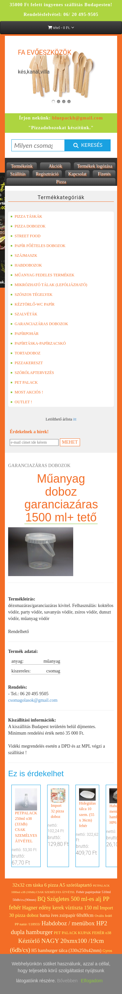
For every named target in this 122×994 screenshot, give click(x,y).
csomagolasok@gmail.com (33, 700)
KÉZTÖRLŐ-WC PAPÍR (32, 304)
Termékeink (22, 166)
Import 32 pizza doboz (58, 803)
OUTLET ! (21, 402)
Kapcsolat (77, 174)
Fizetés (104, 174)
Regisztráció (47, 174)
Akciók (55, 166)
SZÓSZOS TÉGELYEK (31, 294)
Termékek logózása (94, 166)
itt (74, 419)
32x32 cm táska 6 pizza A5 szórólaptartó (52, 885)
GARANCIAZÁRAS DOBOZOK (39, 324)
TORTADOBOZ (25, 353)
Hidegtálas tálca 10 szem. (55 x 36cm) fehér (87, 808)
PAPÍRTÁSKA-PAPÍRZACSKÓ (38, 343)
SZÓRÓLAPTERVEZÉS (32, 373)
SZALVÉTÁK (23, 314)
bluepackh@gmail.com (77, 118)
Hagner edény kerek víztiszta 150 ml (60, 907)
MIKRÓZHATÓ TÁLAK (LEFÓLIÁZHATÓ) (48, 285)
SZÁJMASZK (23, 255)
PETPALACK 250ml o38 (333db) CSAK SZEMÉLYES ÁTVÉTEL (26, 815)
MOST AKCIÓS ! (26, 392)
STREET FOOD (25, 236)
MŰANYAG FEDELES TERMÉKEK (42, 275)
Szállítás (17, 174)
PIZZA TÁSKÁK (26, 216)
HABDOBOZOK (26, 265)
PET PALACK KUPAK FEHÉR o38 (82, 933)
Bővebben (67, 980)
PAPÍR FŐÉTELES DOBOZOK (37, 246)
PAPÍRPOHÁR (24, 333)
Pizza (61, 181)
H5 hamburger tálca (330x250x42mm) (66, 950)
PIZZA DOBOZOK (28, 226)
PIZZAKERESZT (26, 363)
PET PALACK (24, 382)
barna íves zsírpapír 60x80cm (66, 915)
